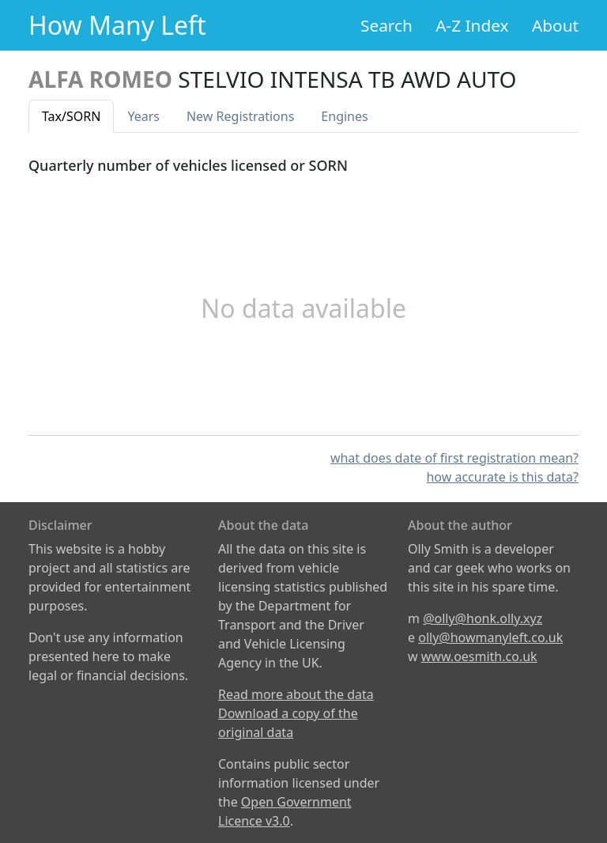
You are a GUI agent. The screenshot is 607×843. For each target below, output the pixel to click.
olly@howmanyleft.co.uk (490, 637)
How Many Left (117, 25)
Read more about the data (296, 694)
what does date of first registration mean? (454, 458)
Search (386, 25)
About (555, 25)
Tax (71, 116)
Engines (344, 116)
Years (143, 116)
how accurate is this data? (502, 477)
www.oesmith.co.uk (479, 656)
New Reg (240, 116)
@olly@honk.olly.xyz (482, 618)
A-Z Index (471, 25)
